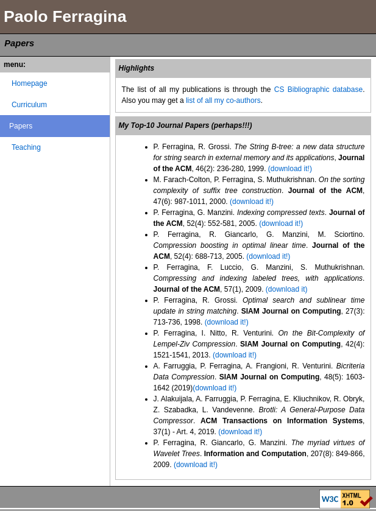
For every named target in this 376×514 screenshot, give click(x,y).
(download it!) (290, 168)
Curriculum (29, 104)
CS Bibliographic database (318, 89)
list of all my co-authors (223, 100)
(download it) (287, 289)
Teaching (26, 147)
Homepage (30, 83)
